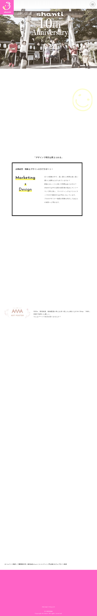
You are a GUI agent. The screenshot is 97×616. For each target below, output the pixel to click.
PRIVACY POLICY (48, 607)
